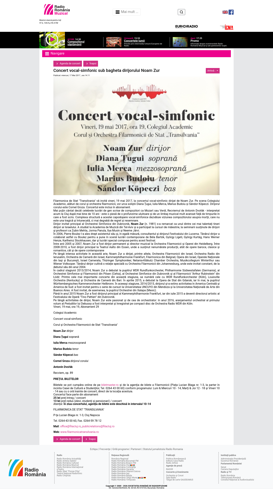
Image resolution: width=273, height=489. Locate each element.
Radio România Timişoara (123, 480)
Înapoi (90, 64)
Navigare (54, 53)
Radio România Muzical (68, 465)
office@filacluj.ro (70, 426)
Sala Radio (171, 477)
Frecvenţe (105, 449)
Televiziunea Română (231, 477)
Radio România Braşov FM (123, 463)
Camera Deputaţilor (230, 469)
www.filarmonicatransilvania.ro (79, 432)
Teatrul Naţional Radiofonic (69, 473)
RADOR (169, 469)
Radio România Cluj (120, 465)
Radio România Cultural (68, 463)
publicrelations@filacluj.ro (98, 426)
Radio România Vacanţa (122, 469)
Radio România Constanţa (123, 467)
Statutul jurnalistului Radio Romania (163, 449)
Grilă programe (120, 449)
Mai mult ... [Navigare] (126, 12)
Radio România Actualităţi (69, 459)
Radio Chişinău (64, 475)
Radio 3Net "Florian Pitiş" (68, 471)
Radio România (228, 475)
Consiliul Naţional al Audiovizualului (237, 480)
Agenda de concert (67, 64)
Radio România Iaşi (120, 473)
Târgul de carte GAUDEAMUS (179, 480)
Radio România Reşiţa (121, 475)
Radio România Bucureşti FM (124, 461)
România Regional (119, 459)
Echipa (94, 449)
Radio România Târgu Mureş (124, 477)
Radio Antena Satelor (66, 461)
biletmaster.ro (109, 385)
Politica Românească (176, 459)
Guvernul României (229, 461)
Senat (223, 467)
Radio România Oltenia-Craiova (125, 471)
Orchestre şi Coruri (174, 475)
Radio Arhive (172, 463)
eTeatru (60, 469)
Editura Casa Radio (175, 461)
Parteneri (136, 449)
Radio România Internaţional (70, 467)
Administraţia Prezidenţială (233, 459)
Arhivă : (211, 70)
